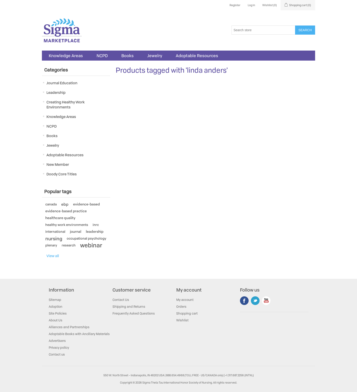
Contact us (57, 354)
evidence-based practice (66, 211)
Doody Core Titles (61, 174)
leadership (94, 231)
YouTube (266, 300)
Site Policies (58, 313)
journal (75, 231)
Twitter (255, 300)
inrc (96, 225)
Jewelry (154, 55)
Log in (251, 5)
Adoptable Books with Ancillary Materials (79, 334)
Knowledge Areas (66, 55)
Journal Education (61, 82)
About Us (55, 320)
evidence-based (86, 204)
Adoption (55, 306)
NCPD (102, 55)
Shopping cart (187, 313)
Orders (181, 306)
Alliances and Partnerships (69, 327)
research (69, 245)
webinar (91, 245)
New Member (57, 164)
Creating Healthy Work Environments (65, 105)
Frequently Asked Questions (133, 313)
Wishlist (182, 320)
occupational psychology (86, 238)
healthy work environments (66, 225)
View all (52, 255)
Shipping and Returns (128, 306)
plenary (51, 245)
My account (185, 299)
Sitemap (55, 299)
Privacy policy (59, 347)
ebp (65, 204)
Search (305, 30)
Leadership (56, 92)
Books (127, 55)
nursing (53, 238)
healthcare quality (60, 217)
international (55, 231)
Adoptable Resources (197, 55)
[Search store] (263, 30)
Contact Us (120, 299)
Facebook (244, 300)
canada (51, 204)
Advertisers (57, 340)
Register (235, 5)
